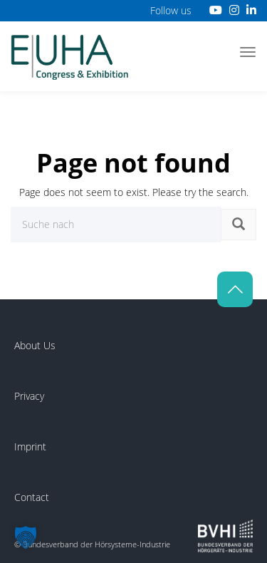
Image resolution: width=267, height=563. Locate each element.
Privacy (29, 396)
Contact (31, 497)
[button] (25, 537)
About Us (35, 345)
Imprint (30, 446)
